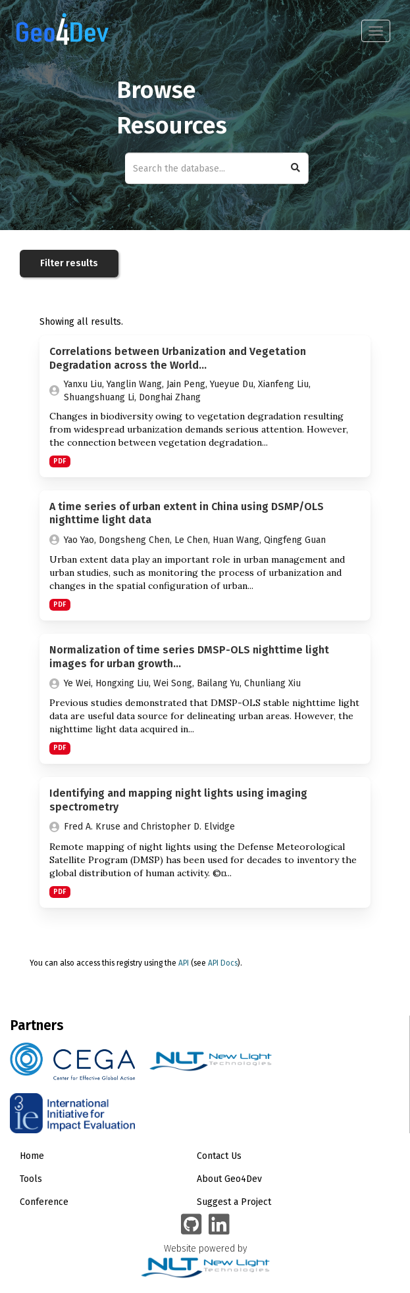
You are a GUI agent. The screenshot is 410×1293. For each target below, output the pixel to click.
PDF (59, 461)
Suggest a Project (234, 1202)
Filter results (69, 263)
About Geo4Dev (229, 1179)
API (183, 963)
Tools (31, 1179)
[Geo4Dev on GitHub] (191, 1225)
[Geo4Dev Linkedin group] (219, 1225)
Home (32, 1156)
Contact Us (219, 1156)
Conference (44, 1202)
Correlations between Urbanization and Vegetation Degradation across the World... (177, 358)
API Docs (223, 963)
